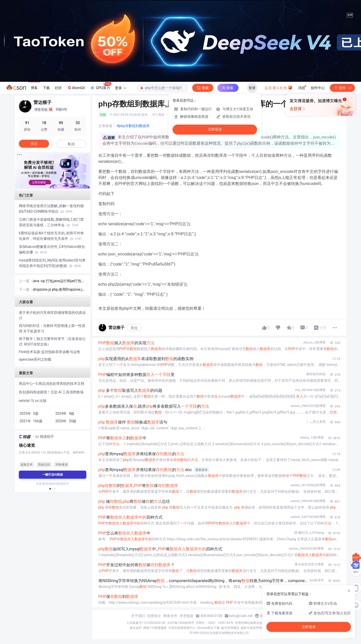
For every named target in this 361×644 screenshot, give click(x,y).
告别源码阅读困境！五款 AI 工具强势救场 (51, 392)
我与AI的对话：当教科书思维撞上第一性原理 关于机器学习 (52, 328)
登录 (252, 88)
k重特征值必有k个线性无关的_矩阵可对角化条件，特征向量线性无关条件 (51, 236)
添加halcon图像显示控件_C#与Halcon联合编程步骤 (52, 249)
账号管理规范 (230, 628)
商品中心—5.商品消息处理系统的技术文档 (52, 384)
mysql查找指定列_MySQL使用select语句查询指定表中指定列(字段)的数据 (52, 263)
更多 (120, 88)
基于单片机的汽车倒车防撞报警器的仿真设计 (52, 315)
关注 (134, 328)
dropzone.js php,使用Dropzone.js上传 (58, 289)
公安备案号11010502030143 (146, 623)
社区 (58, 88)
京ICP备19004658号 (180, 623)
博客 (34, 88)
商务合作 (170, 616)
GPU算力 (101, 86)
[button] (49, 184)
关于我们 (138, 616)
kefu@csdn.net (241, 616)
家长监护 (136, 628)
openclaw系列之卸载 (35, 359)
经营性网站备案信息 (248, 623)
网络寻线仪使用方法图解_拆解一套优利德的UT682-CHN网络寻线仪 (51, 208)
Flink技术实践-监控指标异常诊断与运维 (49, 352)
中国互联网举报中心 (181, 628)
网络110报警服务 (155, 628)
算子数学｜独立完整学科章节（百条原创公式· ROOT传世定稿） (52, 341)
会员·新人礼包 (279, 87)
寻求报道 (186, 616)
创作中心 (318, 88)
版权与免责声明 (251, 628)
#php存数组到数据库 (133, 126)
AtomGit (76, 87)
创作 (342, 88)
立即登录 (215, 129)
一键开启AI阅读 (52, 474)
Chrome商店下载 (208, 628)
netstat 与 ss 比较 (33, 401)
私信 (71, 144)
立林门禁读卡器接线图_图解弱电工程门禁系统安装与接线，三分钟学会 (51, 222)
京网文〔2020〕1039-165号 (214, 623)
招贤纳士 (154, 616)
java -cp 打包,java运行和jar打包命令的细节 (59, 281)
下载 (46, 88)
